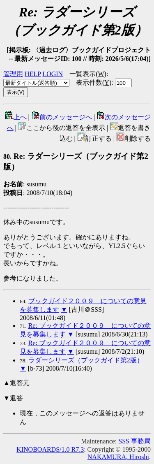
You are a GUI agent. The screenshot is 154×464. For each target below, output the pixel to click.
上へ (16, 117)
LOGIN (52, 73)
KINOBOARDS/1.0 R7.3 (50, 449)
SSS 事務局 (134, 441)
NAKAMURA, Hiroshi (118, 456)
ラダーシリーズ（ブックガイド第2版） (85, 360)
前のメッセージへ (61, 117)
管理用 (13, 73)
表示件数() (93, 82)
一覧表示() (87, 73)
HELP (33, 73)
